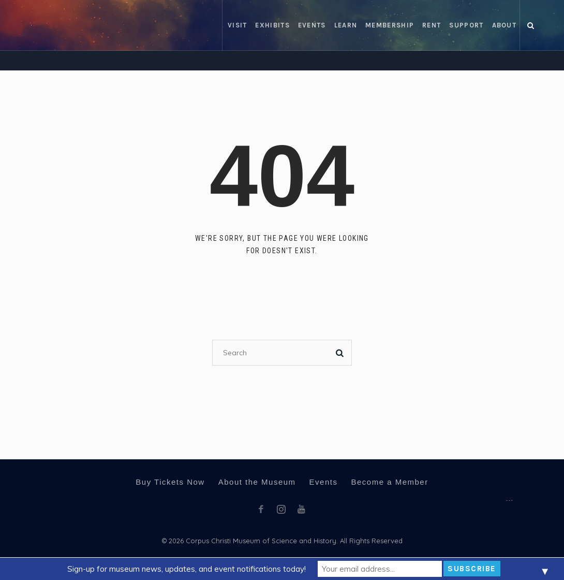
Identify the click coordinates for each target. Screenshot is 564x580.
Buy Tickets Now (170, 481)
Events (323, 481)
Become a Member (389, 481)
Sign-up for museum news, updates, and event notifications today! (186, 569)
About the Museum (257, 481)
